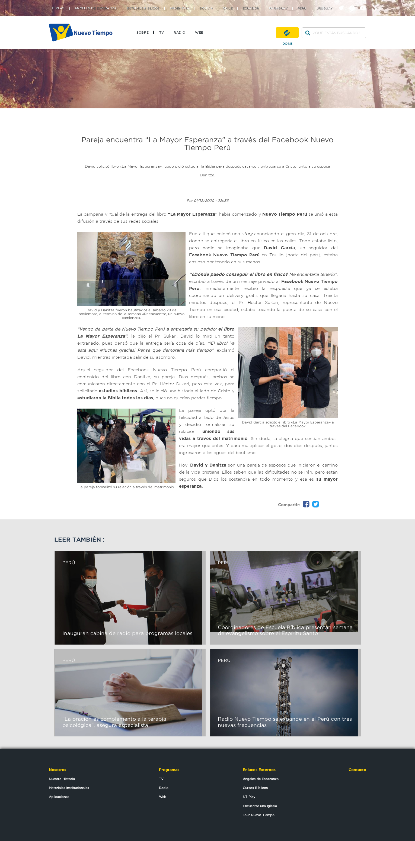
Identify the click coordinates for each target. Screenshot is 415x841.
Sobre (142, 32)
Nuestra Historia (62, 779)
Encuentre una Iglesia (260, 806)
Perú (302, 8)
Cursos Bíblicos (255, 788)
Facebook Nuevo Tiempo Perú (225, 254)
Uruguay (324, 8)
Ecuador (250, 8)
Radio (179, 32)
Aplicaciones (59, 796)
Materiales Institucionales (69, 788)
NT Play (57, 8)
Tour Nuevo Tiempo (258, 815)
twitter (343, 3)
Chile (227, 8)
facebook (354, 3)
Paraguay (278, 8)
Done (287, 32)
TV (161, 32)
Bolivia (206, 8)
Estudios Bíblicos (143, 8)
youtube (365, 3)
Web (199, 32)
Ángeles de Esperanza (96, 8)
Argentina (180, 8)
